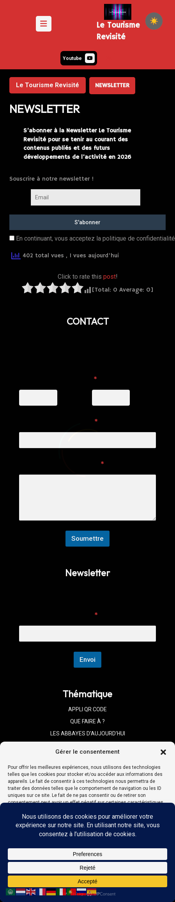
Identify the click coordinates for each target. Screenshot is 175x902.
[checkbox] (154, 21)
